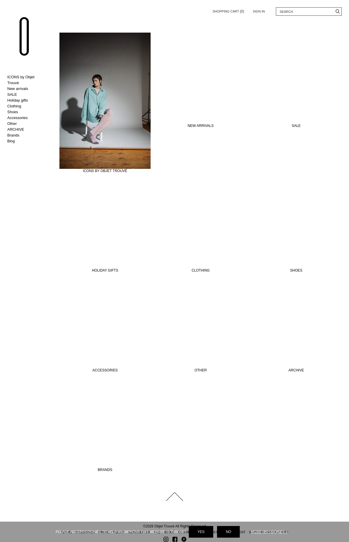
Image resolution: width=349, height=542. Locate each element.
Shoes (12, 112)
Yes (201, 532)
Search (337, 11)
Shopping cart (228, 10)
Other (12, 123)
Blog (11, 141)
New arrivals (17, 88)
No (228, 532)
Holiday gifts (17, 100)
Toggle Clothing (26, 106)
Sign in (259, 11)
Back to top (174, 494)
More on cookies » (269, 532)
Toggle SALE (26, 95)
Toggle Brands (26, 135)
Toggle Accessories (26, 118)
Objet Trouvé (25, 37)
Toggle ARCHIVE (26, 129)
